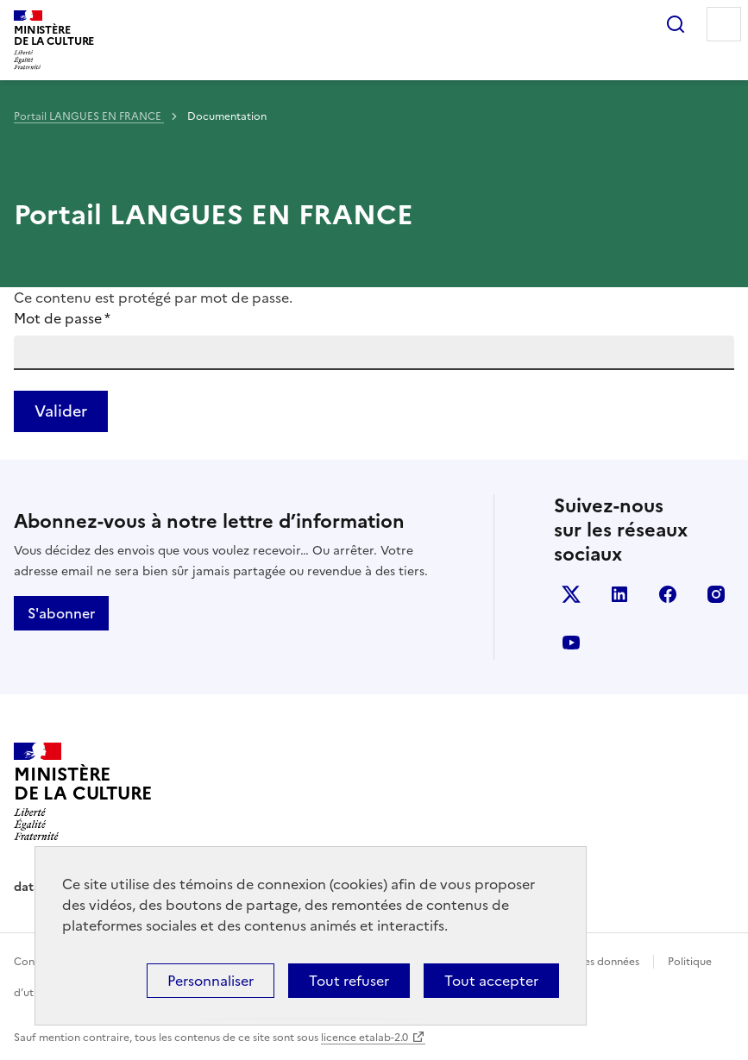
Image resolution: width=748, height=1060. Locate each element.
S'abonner (61, 613)
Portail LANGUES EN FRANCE (89, 116)
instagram (716, 594)
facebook (668, 594)
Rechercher (675, 24)
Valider (61, 411)
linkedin (619, 594)
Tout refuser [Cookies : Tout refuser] (349, 980)
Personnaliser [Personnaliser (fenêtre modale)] (210, 980)
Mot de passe (62, 318)
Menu (724, 24)
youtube (571, 642)
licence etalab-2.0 (364, 1037)
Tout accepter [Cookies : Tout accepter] (491, 980)
